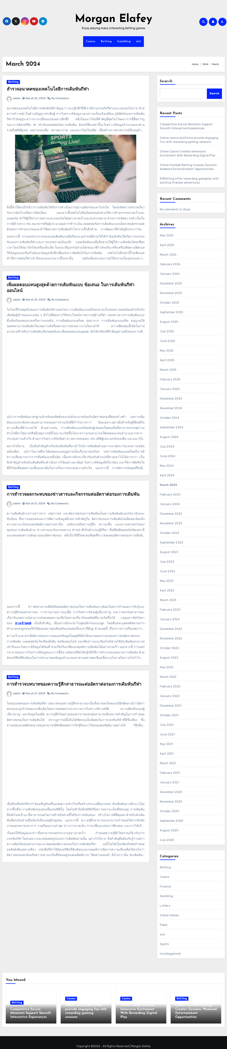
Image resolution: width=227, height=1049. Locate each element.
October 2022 (169, 648)
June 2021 (167, 734)
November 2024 (171, 408)
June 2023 (167, 571)
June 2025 (167, 341)
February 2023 (170, 609)
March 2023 (168, 600)
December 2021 (171, 705)
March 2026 (168, 254)
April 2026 (167, 245)
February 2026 (170, 264)
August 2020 (169, 830)
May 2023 (166, 581)
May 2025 (166, 350)
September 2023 (171, 542)
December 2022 (171, 629)
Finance (165, 886)
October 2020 (169, 811)
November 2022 (171, 638)
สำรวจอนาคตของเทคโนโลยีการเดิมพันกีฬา (51, 93)
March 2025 (168, 370)
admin (17, 101)
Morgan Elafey (113, 19)
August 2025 (169, 322)
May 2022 (167, 667)
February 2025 (170, 379)
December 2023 (171, 513)
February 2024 (170, 494)
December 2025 (171, 283)
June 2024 (167, 456)
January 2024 (170, 504)
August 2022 (169, 657)
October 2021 (169, 715)
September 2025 (171, 312)
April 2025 (167, 360)
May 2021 (166, 744)
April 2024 (167, 475)
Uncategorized (170, 953)
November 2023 (171, 523)
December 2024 (171, 398)
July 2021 (167, 725)
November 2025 (171, 293)
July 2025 (167, 331)
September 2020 (171, 821)
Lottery (165, 905)
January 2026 (170, 274)
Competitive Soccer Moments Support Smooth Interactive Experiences (30, 1013)
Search (166, 81)
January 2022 (170, 696)
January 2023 (169, 619)
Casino (90, 41)
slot (138, 41)
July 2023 (167, 561)
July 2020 (167, 840)
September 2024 (171, 427)
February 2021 (170, 773)
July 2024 (167, 446)
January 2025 (169, 389)
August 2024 (169, 437)
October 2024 (169, 417)
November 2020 (171, 801)
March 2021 (168, 763)
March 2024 (168, 485)
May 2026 (167, 235)
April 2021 (167, 753)
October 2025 (169, 302)
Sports (164, 944)
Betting (106, 41)
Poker (164, 925)
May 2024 (167, 465)
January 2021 (169, 782)
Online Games (169, 915)
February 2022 (170, 686)
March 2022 (168, 677)
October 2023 (169, 533)
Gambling (124, 41)
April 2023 (167, 590)
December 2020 (171, 792)
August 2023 (169, 552)
